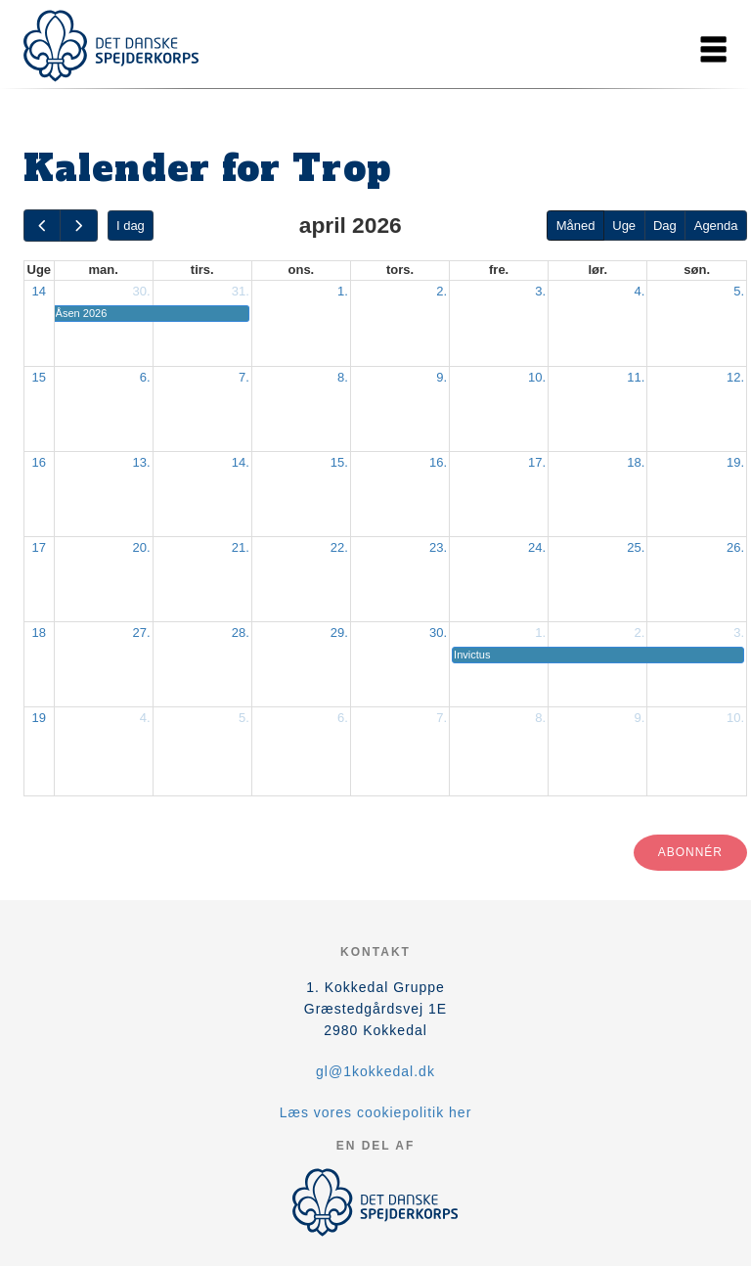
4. (639, 291)
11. (635, 377)
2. (441, 291)
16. (438, 462)
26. (735, 547)
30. (142, 291)
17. (537, 462)
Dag (665, 225)
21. (240, 547)
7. (244, 377)
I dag (130, 225)
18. (635, 462)
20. (142, 547)
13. (142, 462)
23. (438, 547)
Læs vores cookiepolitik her (376, 1112)
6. (145, 377)
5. (738, 291)
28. (240, 632)
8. (342, 377)
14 (39, 291)
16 (39, 462)
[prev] (42, 225)
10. (537, 377)
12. (735, 377)
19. (735, 462)
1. (342, 291)
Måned (576, 225)
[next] (78, 225)
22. (339, 547)
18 (39, 632)
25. (635, 547)
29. (339, 632)
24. (537, 547)
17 (39, 547)
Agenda (716, 225)
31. (240, 291)
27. (142, 632)
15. (339, 462)
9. (441, 377)
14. (240, 462)
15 (39, 377)
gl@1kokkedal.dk (375, 1071)
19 (39, 717)
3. (540, 291)
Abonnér (690, 852)
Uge (624, 225)
